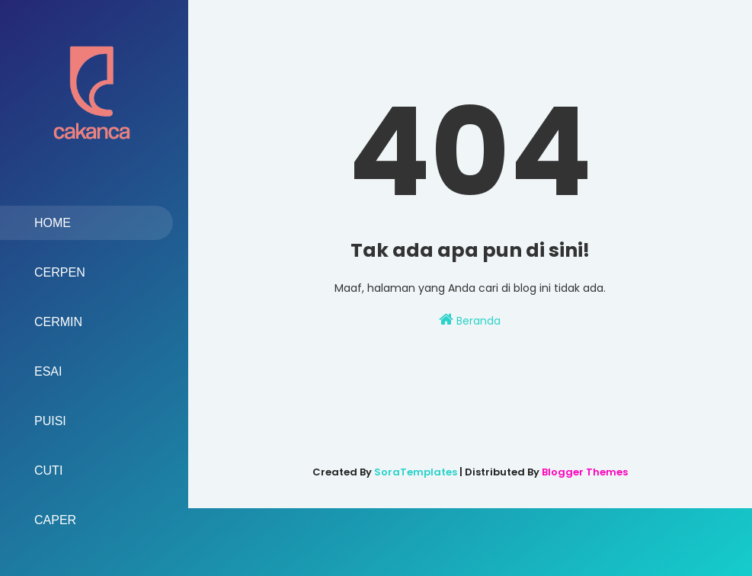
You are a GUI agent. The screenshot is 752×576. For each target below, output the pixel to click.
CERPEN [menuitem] (59, 272)
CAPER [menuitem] (55, 520)
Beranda (470, 320)
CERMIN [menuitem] (58, 321)
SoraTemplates (415, 472)
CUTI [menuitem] (48, 470)
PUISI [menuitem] (50, 420)
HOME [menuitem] (52, 222)
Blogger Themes (585, 472)
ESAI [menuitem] (48, 371)
